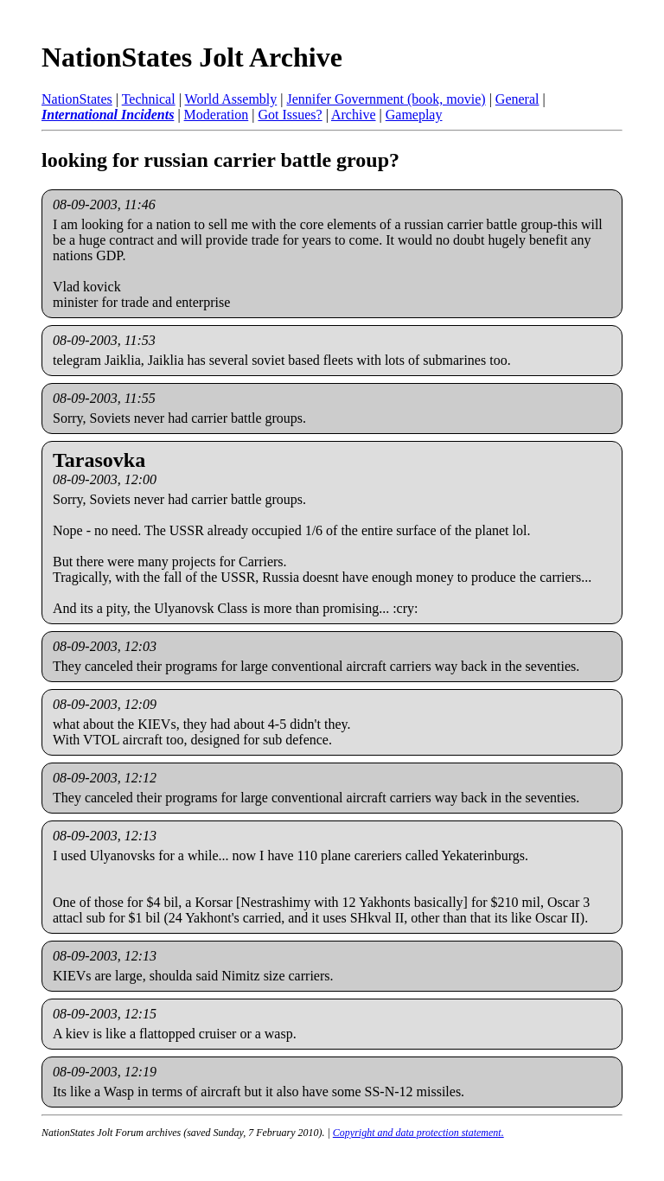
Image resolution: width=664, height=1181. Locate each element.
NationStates (77, 99)
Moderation (216, 114)
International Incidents (108, 114)
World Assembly (231, 99)
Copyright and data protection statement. (418, 1133)
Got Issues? (290, 114)
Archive (353, 114)
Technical (149, 99)
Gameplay (414, 114)
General (517, 99)
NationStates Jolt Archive (192, 57)
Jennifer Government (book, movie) (385, 99)
